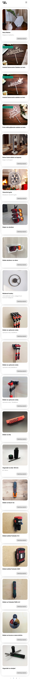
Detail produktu (21, 38)
